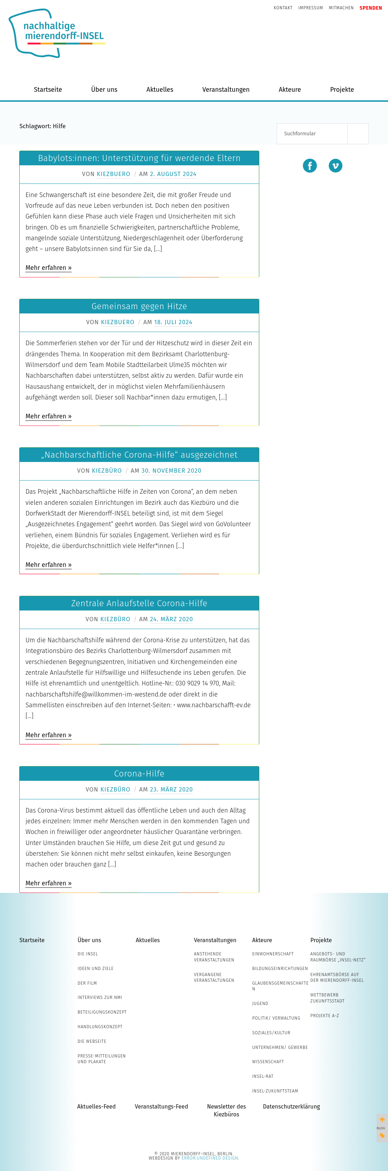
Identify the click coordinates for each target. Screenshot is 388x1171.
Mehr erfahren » (48, 268)
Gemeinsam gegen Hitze (139, 306)
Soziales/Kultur (271, 1032)
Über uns (104, 90)
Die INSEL (88, 953)
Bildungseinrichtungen (280, 968)
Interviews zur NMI (100, 997)
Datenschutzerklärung (291, 1106)
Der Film (87, 983)
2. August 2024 (173, 174)
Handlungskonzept (100, 1026)
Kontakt (283, 7)
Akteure (290, 90)
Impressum (310, 7)
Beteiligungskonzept (102, 1012)
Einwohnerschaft (273, 953)
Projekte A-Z (324, 1015)
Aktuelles (160, 90)
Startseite (48, 90)
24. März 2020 (171, 619)
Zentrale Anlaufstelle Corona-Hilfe (139, 603)
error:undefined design (210, 1158)
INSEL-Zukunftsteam (275, 1091)
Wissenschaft (268, 1061)
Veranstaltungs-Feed (161, 1106)
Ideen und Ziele (96, 968)
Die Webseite (92, 1041)
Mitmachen (341, 7)
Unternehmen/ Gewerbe (280, 1047)
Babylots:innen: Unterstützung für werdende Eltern (139, 158)
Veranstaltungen (226, 90)
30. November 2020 (171, 470)
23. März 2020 (171, 789)
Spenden (370, 8)
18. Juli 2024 (173, 322)
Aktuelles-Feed (96, 1106)
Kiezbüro (107, 470)
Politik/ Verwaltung (276, 1018)
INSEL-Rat (263, 1076)
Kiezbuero (113, 174)
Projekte (342, 90)
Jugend (260, 1003)
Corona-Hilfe (139, 774)
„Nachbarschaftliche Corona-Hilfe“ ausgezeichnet (139, 455)
